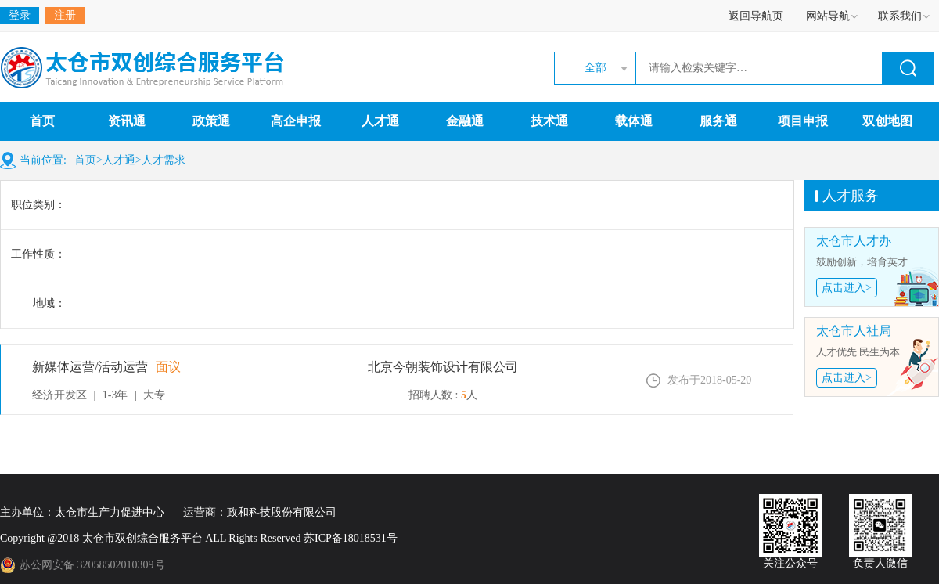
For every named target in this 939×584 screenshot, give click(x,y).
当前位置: (43, 160)
